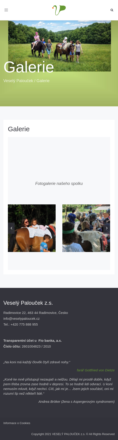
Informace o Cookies (16, 423)
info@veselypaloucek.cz (21, 318)
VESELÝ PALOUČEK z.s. (68, 434)
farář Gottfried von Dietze (96, 370)
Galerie (19, 129)
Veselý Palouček (18, 81)
